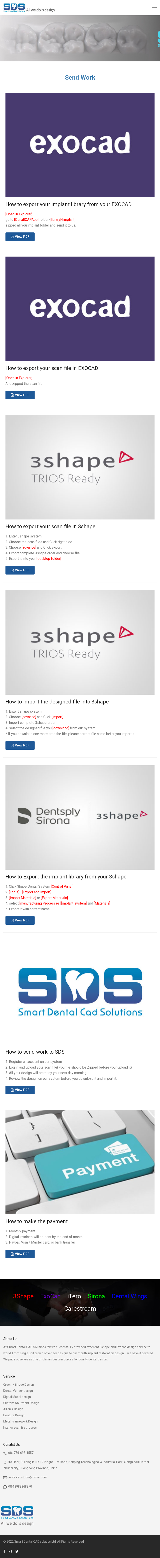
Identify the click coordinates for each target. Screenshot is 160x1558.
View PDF (22, 237)
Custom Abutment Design (21, 1403)
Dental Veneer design (18, 1390)
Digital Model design (17, 1397)
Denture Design (14, 1415)
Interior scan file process (20, 1427)
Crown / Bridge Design (18, 1384)
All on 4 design (13, 1409)
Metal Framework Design (20, 1421)
